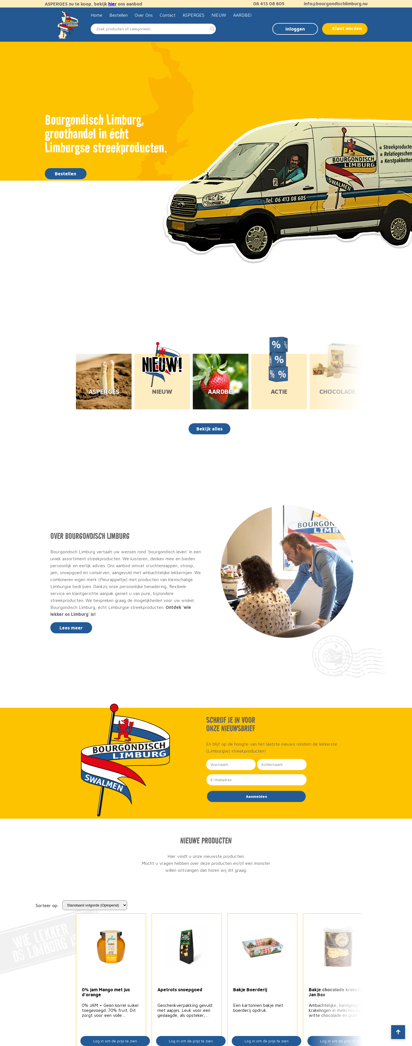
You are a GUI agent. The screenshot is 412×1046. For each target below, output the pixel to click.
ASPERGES (193, 15)
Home (96, 15)
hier (112, 3)
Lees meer (71, 627)
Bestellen (118, 15)
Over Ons (144, 15)
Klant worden (347, 28)
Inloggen (295, 28)
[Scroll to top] (398, 1032)
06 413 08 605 (266, 3)
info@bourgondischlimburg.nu (332, 3)
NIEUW (218, 15)
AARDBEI (242, 15)
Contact (168, 15)
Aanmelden (256, 796)
